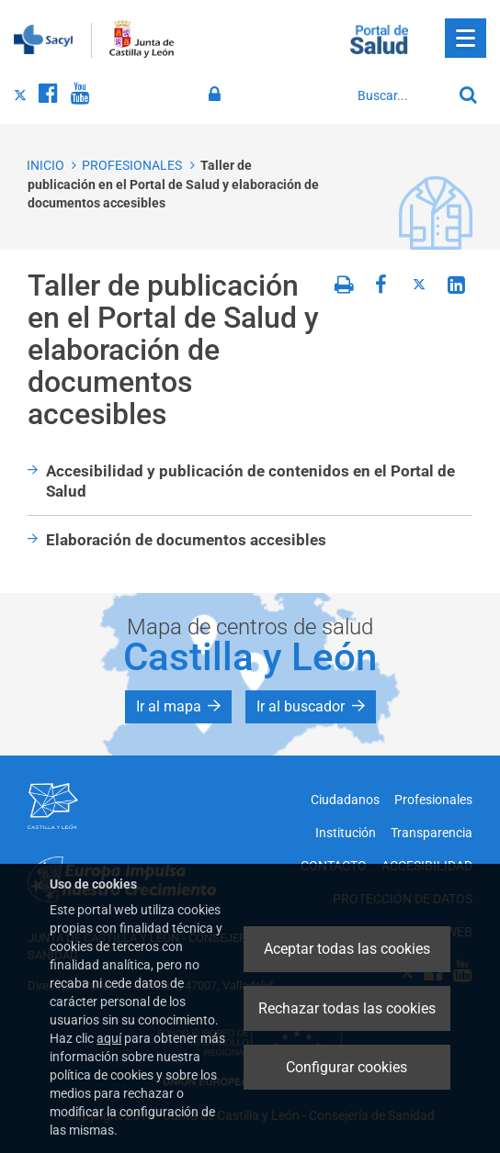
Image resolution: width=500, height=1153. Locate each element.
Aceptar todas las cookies (347, 948)
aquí (109, 1038)
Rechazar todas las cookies (347, 1008)
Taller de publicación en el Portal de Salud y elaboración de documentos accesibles (173, 184)
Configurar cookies (346, 1067)
